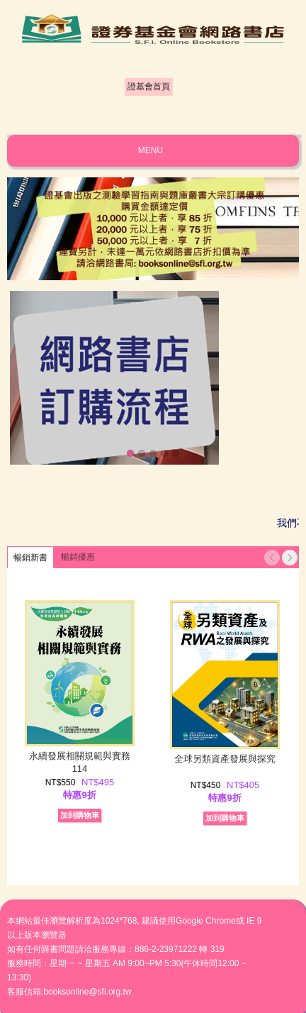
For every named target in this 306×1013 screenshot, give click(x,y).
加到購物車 (79, 815)
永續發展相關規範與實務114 (79, 762)
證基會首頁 (149, 87)
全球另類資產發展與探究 (225, 758)
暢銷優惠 (78, 557)
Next (290, 557)
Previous (272, 557)
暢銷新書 (30, 558)
